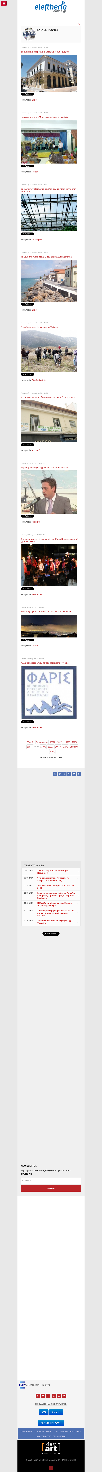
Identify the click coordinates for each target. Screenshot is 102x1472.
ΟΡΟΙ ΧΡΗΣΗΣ (61, 1431)
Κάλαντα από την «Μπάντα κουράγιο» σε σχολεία (44, 117)
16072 (67, 742)
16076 (43, 747)
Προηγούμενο (42, 742)
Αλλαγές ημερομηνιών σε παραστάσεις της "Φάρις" (45, 663)
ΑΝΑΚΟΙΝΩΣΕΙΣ (43, 1436)
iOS (44, 1412)
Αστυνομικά (37, 240)
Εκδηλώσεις (37, 594)
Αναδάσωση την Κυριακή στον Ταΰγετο (39, 327)
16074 (30, 747)
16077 (50, 747)
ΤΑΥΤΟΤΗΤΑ (75, 1431)
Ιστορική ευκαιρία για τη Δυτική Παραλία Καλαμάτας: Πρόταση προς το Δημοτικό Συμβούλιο (56, 895)
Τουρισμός (36, 450)
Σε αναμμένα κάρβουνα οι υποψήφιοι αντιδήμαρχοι (45, 52)
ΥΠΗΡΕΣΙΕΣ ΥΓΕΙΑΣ (43, 1431)
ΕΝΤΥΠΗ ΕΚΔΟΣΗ (51, 1423)
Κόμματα (36, 522)
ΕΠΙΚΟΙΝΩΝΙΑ (59, 1436)
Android (56, 1412)
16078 (58, 747)
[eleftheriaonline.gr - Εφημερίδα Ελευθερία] (51, 7)
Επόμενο (74, 747)
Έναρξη (30, 742)
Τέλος (52, 751)
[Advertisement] (51, 1004)
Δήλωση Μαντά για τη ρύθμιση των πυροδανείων (44, 467)
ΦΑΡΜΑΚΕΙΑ (26, 1431)
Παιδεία (35, 172)
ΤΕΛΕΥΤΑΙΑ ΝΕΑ (34, 865)
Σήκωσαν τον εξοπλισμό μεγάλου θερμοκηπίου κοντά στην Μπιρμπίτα (49, 190)
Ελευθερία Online (39, 380)
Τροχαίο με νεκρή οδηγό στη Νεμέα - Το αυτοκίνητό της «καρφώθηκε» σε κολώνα (55, 913)
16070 (52, 742)
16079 (65, 747)
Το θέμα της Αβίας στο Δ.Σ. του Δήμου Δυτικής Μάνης (46, 257)
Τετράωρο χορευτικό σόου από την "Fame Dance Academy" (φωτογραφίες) (49, 540)
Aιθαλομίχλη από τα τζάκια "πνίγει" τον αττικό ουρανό (46, 611)
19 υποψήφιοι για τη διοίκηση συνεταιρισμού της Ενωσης (48, 397)
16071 (60, 742)
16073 (74, 742)
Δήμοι (34, 100)
